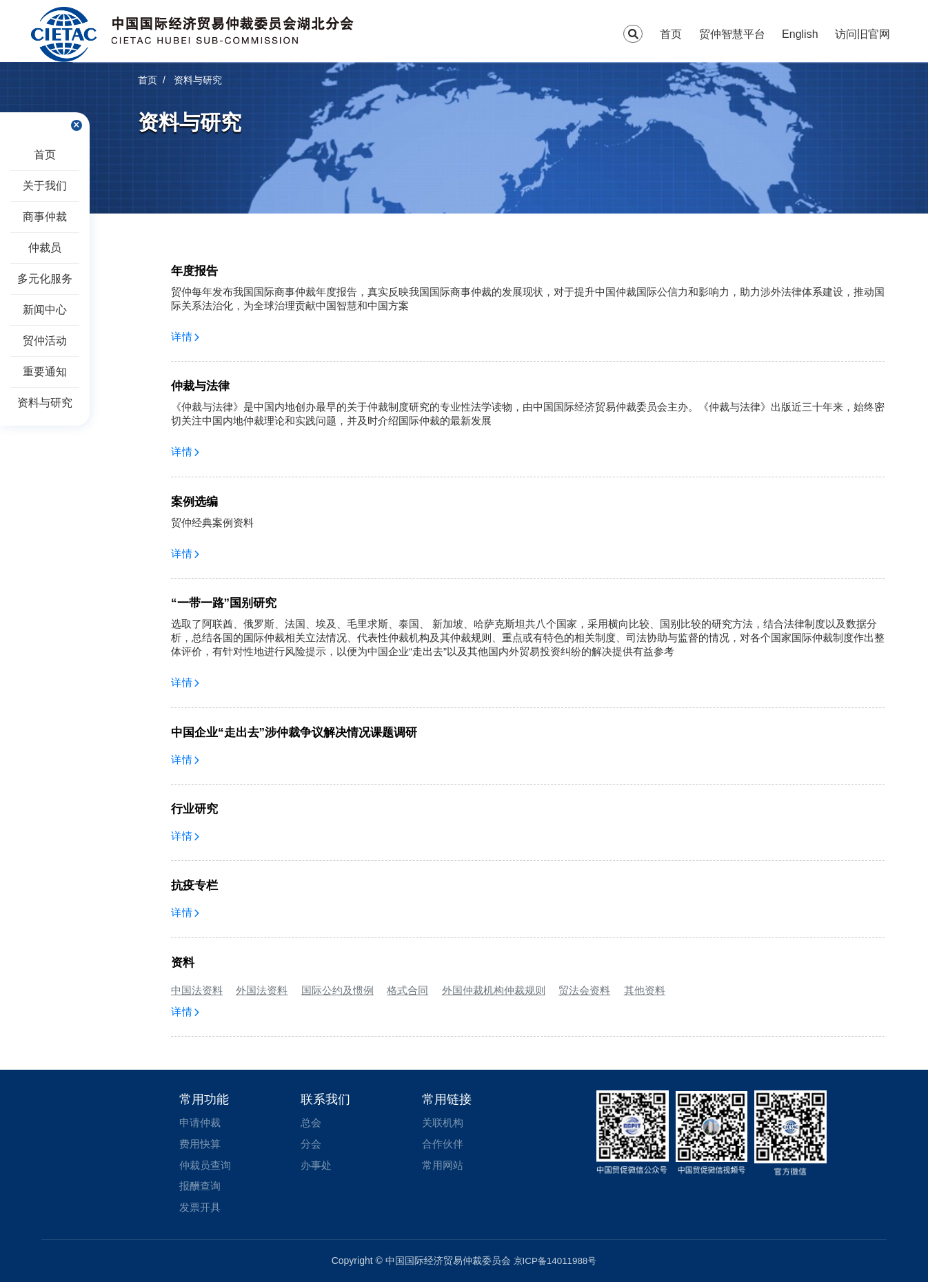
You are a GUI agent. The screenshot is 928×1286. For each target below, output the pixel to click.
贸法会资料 (584, 990)
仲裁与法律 (200, 386)
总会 (312, 1123)
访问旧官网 (862, 34)
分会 (312, 1145)
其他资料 (644, 990)
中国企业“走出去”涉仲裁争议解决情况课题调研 (294, 732)
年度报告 (194, 271)
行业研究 (194, 809)
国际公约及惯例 (337, 990)
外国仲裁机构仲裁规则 (493, 990)
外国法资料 (262, 990)
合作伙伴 (444, 1145)
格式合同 (407, 990)
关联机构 (444, 1123)
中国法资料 (197, 990)
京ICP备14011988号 (555, 1264)
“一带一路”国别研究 (223, 603)
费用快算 (201, 1145)
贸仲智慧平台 (732, 34)
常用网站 (444, 1167)
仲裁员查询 (206, 1167)
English (800, 34)
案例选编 (194, 501)
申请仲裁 (201, 1123)
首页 (671, 34)
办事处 (317, 1167)
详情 (185, 336)
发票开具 (201, 1211)
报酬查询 (201, 1189)
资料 (182, 962)
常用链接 (447, 1099)
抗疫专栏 (194, 885)
